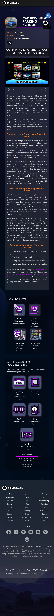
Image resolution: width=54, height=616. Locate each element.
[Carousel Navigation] (27, 89)
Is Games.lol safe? (27, 454)
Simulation (44, 511)
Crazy (27, 494)
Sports (44, 514)
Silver (44, 507)
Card (10, 507)
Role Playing (44, 501)
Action (9, 494)
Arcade (10, 501)
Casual (10, 514)
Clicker (10, 517)
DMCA (35, 570)
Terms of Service (12, 570)
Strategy (44, 517)
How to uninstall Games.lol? (27, 465)
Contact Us (44, 570)
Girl (27, 501)
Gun (27, 504)
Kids (27, 514)
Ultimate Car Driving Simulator (20, 274)
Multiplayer (27, 517)
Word (44, 521)
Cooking (9, 521)
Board (9, 504)
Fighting (27, 497)
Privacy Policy (26, 570)
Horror (27, 507)
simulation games (39, 270)
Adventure (10, 497)
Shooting (44, 504)
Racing (44, 497)
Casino (10, 511)
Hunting (27, 511)
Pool (27, 521)
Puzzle (44, 494)
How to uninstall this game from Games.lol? (27, 459)
